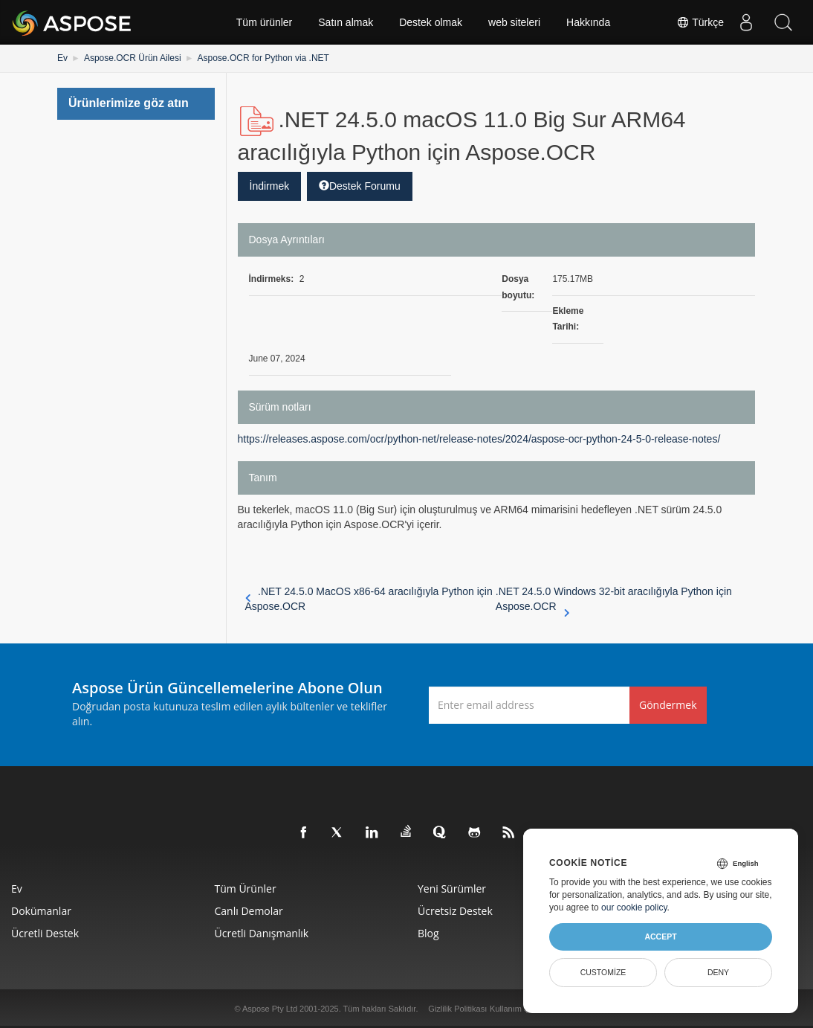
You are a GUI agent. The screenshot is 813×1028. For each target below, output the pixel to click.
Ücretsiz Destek (455, 911)
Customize (603, 972)
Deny (718, 972)
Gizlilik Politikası (457, 1008)
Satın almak (345, 22)
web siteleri (514, 22)
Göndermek (668, 705)
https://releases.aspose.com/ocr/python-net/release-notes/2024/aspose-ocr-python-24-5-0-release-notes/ (479, 439)
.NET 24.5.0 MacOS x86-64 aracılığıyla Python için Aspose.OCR (369, 598)
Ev (62, 58)
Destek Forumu (360, 186)
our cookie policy (634, 907)
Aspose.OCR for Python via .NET (263, 58)
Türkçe (700, 22)
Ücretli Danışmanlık (262, 933)
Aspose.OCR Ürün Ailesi (132, 58)
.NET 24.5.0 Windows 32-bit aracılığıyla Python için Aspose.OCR (614, 599)
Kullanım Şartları (520, 1008)
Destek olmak (430, 22)
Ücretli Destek (45, 933)
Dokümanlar (41, 911)
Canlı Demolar (249, 911)
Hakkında (588, 22)
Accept (660, 936)
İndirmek (270, 186)
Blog (428, 933)
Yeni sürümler (452, 888)
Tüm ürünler (264, 22)
